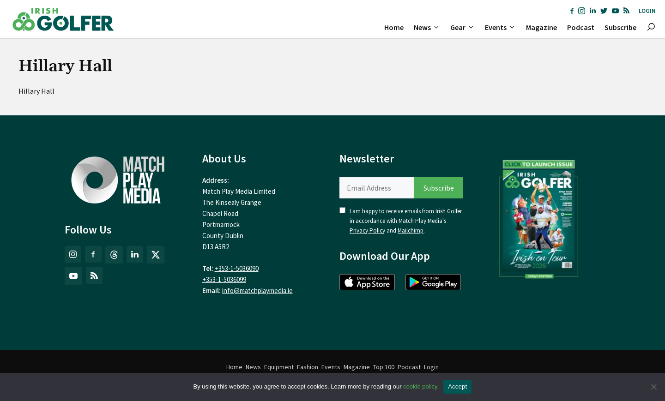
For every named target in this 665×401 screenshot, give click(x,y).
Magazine (541, 27)
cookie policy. (421, 386)
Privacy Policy (367, 230)
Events (503, 27)
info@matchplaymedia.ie (257, 290)
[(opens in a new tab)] (539, 217)
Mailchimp (410, 230)
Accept (457, 386)
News (429, 27)
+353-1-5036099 (224, 279)
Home (394, 27)
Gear (465, 27)
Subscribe (620, 27)
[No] (653, 386)
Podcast (580, 27)
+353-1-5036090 (237, 268)
